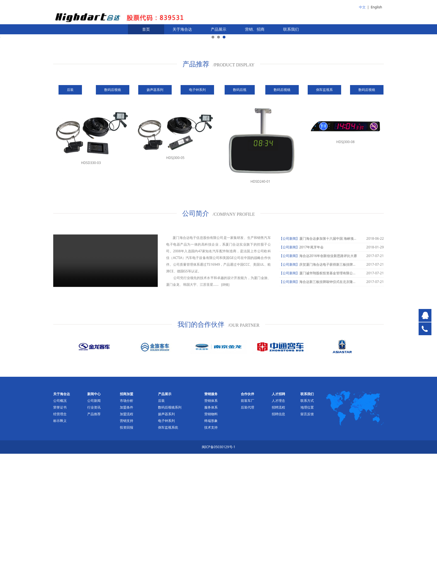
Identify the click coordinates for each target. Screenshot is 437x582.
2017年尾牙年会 (311, 380)
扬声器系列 (166, 542)
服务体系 (211, 535)
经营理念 (60, 542)
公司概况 (60, 529)
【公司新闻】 (289, 371)
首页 (146, 29)
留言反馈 (307, 542)
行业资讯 (94, 535)
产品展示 (218, 29)
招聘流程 (278, 535)
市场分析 (126, 529)
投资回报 (126, 555)
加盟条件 (126, 535)
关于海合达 (182, 29)
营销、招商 (254, 29)
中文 (362, 7)
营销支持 (126, 549)
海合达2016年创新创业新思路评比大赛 (328, 389)
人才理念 (278, 529)
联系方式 (307, 529)
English (376, 7)
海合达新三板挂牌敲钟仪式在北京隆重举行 (331, 414)
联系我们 (291, 29)
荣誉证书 (60, 535)
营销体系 (211, 529)
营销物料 (211, 542)
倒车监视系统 (168, 555)
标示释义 (60, 549)
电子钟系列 (166, 549)
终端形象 (211, 549)
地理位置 (307, 535)
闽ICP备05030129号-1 (219, 575)
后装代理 (247, 535)
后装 (161, 529)
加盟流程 (126, 542)
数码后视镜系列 (169, 535)
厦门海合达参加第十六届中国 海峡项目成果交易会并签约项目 (344, 371)
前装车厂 (247, 529)
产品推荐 (94, 542)
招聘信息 (278, 542)
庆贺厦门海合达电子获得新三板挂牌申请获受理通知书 (339, 397)
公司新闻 (94, 529)
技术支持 (211, 555)
